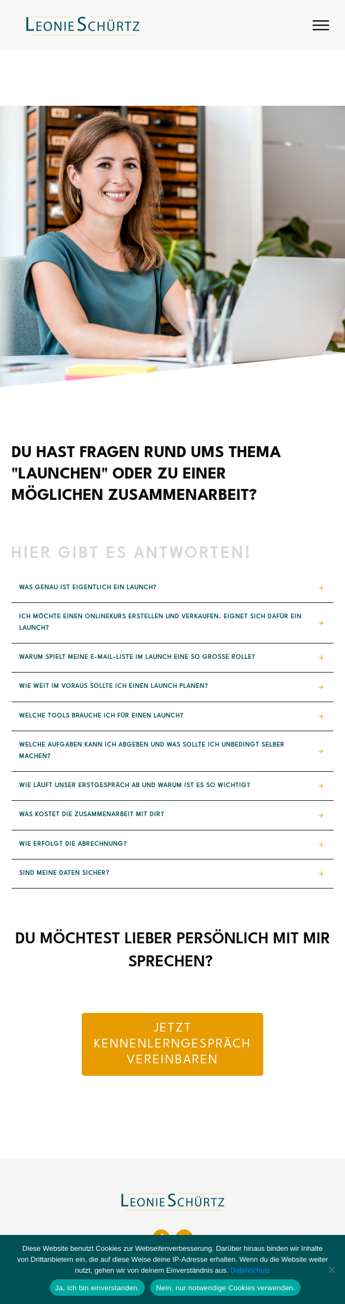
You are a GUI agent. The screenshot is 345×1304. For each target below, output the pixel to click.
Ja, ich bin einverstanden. (97, 1288)
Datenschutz (250, 1270)
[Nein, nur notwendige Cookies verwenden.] (331, 1269)
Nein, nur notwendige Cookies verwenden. (225, 1288)
